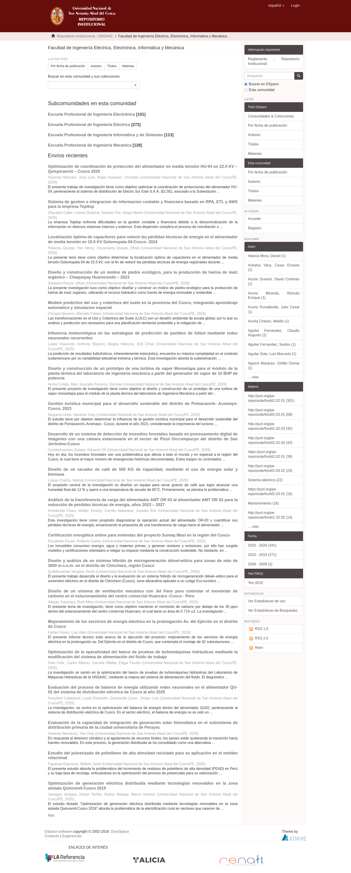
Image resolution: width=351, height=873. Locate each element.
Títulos (112, 66)
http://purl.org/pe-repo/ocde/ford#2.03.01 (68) (270, 412)
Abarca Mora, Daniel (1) (267, 256)
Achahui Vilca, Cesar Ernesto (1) (274, 267)
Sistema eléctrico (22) (265, 480)
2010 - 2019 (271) (262, 555)
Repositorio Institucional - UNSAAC (85, 36)
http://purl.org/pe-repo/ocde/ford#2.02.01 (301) (271, 398)
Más (51, 815)
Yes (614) (255, 583)
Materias (128, 66)
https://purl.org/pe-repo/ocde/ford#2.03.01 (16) (270, 491)
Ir (136, 85)
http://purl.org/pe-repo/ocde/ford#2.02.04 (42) (270, 440)
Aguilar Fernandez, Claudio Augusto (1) (274, 333)
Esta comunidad (259, 90)
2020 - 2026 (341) (262, 545)
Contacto (52, 836)
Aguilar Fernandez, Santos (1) (272, 344)
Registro (254, 228)
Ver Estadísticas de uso (266, 601)
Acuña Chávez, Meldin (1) (268, 321)
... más (253, 377)
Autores (96, 66)
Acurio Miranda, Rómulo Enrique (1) (274, 295)
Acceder (254, 219)
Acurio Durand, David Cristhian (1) (274, 281)
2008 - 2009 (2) (260, 564)
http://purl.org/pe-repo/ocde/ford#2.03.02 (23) (270, 468)
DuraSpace (120, 831)
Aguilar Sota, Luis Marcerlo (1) (272, 354)
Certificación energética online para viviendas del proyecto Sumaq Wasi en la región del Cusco (139, 535)
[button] (276, 5)
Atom (255, 648)
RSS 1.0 (258, 629)
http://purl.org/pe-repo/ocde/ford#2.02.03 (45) (270, 426)
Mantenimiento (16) (263, 503)
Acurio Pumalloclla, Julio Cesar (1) (274, 309)
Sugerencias (72, 836)
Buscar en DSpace (261, 84)
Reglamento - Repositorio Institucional (274, 61)
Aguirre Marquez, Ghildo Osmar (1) (274, 365)
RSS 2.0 (258, 638)
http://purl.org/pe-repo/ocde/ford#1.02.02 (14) (270, 515)
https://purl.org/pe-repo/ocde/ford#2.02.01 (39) (270, 454)
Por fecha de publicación (68, 66)
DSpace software (58, 831)
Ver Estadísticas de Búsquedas (272, 610)
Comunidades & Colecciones (271, 116)
